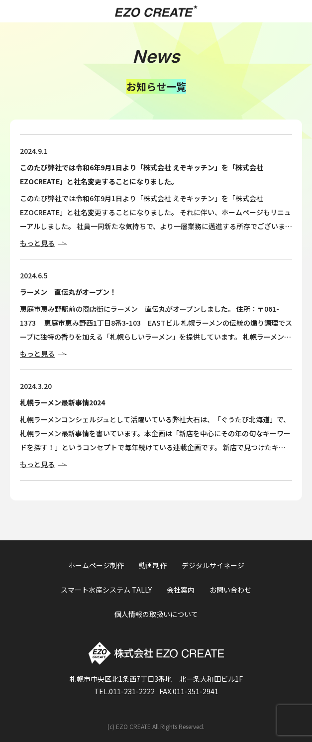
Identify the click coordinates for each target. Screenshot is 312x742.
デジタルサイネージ (213, 565)
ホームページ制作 (96, 565)
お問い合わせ (230, 590)
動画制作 (153, 565)
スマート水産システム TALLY (106, 590)
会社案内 (181, 590)
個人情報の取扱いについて (156, 614)
